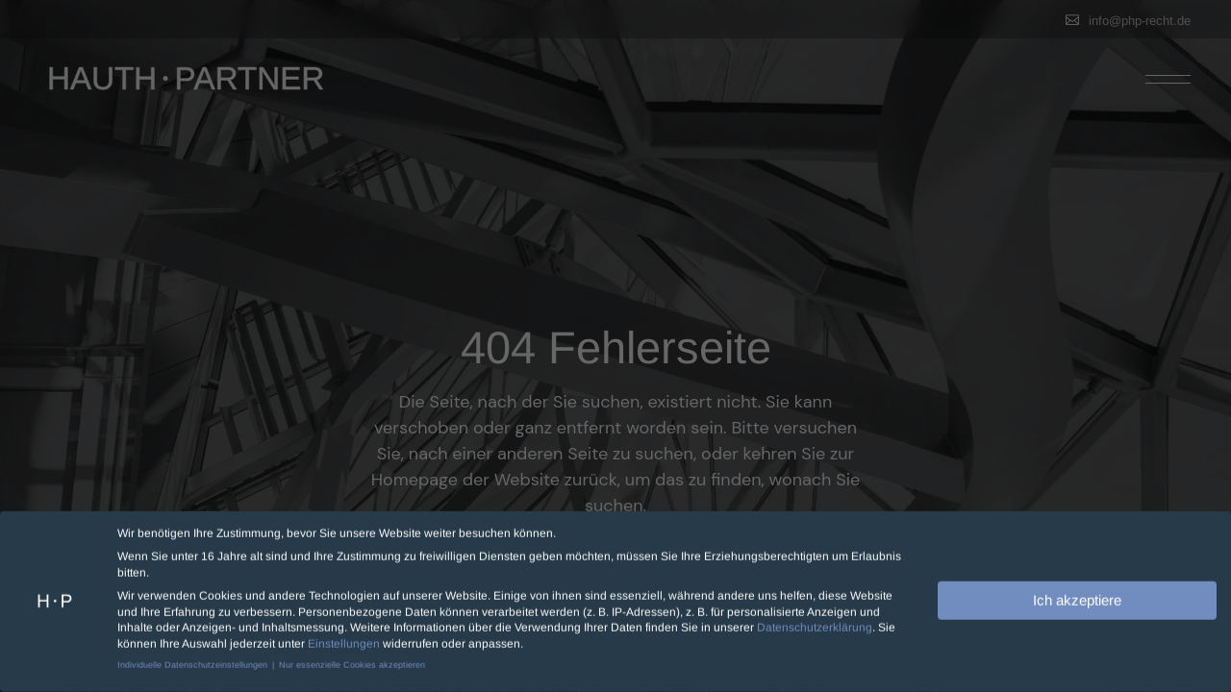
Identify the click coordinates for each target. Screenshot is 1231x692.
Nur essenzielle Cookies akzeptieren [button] (352, 660)
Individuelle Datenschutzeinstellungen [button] (193, 660)
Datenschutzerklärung (814, 623)
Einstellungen (344, 640)
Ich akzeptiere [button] (1077, 595)
